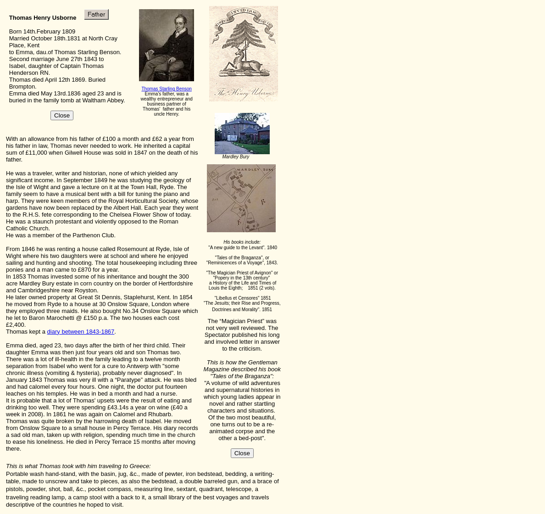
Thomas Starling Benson (166, 88)
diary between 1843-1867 (81, 331)
